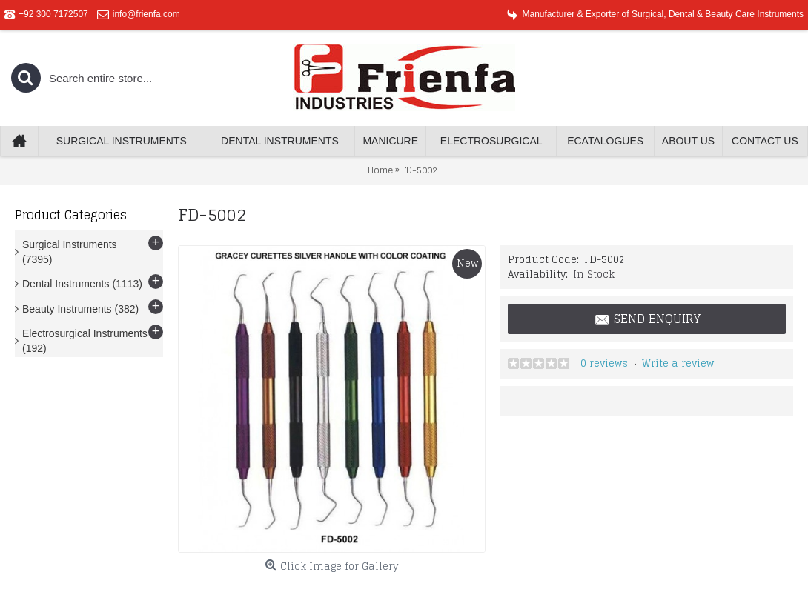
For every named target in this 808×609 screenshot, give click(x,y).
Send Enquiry (647, 319)
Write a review (678, 363)
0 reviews (604, 363)
